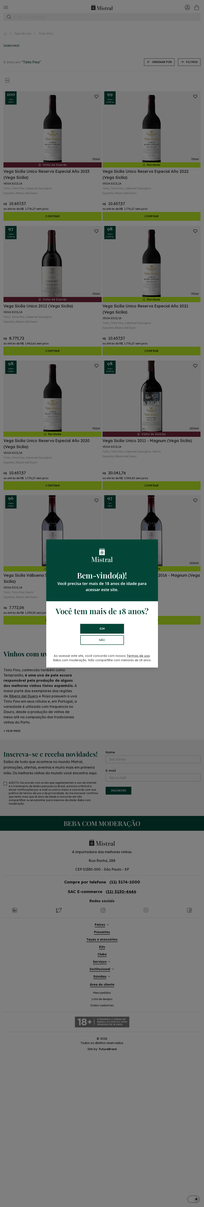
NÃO (102, 640)
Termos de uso (138, 656)
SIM (102, 628)
